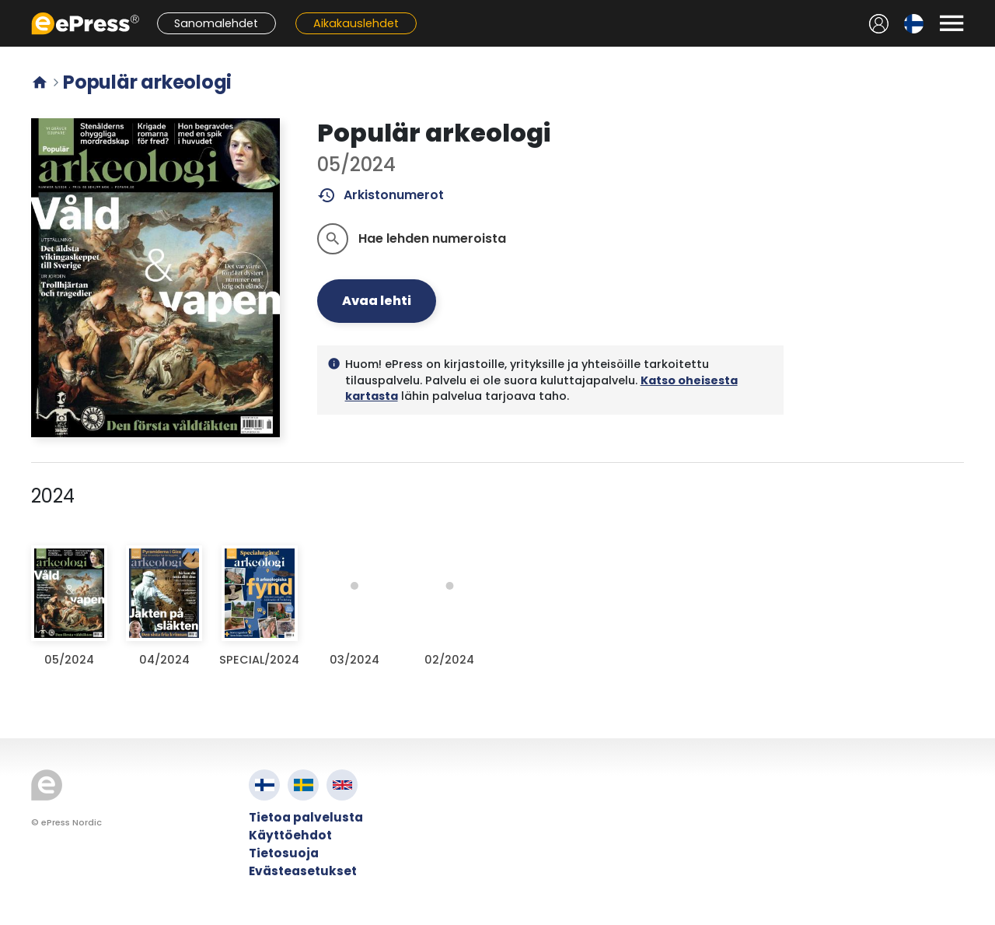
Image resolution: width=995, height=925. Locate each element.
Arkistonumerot (380, 195)
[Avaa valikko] (951, 23)
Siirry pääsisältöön (8, 8)
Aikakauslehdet (356, 23)
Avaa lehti (376, 301)
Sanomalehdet (216, 23)
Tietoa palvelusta (306, 817)
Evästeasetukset (303, 871)
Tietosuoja (284, 853)
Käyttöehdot (290, 835)
